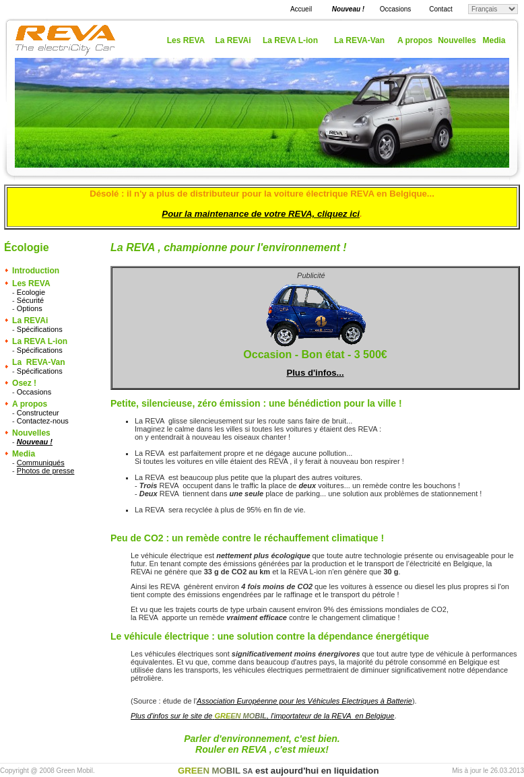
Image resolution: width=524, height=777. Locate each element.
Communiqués (41, 463)
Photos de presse (46, 471)
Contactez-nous (43, 421)
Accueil (301, 9)
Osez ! (24, 383)
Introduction (35, 270)
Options (29, 308)
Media (493, 40)
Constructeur (38, 413)
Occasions (396, 9)
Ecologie (31, 292)
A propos (414, 40)
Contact (440, 9)
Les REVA (186, 40)
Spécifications (40, 329)
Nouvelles (457, 40)
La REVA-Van (359, 40)
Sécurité (30, 300)
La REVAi (233, 40)
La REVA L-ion (290, 40)
